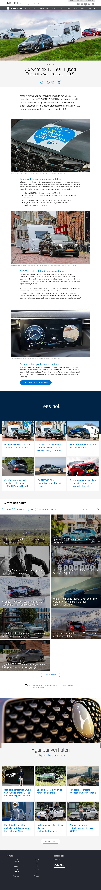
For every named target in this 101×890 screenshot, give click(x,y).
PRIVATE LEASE (44, 8)
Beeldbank (57, 860)
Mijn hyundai (80, 0)
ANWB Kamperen (67, 685)
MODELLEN (28, 8)
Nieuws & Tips (20, 509)
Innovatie (42, 509)
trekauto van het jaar (50, 685)
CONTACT (75, 8)
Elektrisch (91, 8)
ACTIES (35, 8)
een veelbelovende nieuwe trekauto (58, 182)
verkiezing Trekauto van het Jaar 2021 (60, 96)
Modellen (7, 509)
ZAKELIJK (83, 8)
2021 (59, 685)
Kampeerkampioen (39, 687)
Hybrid (41, 685)
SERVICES (61, 8)
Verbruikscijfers (90, 0)
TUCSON (35, 685)
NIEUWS (68, 8)
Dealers (72, 0)
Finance (53, 8)
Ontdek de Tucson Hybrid (36, 382)
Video (32, 509)
